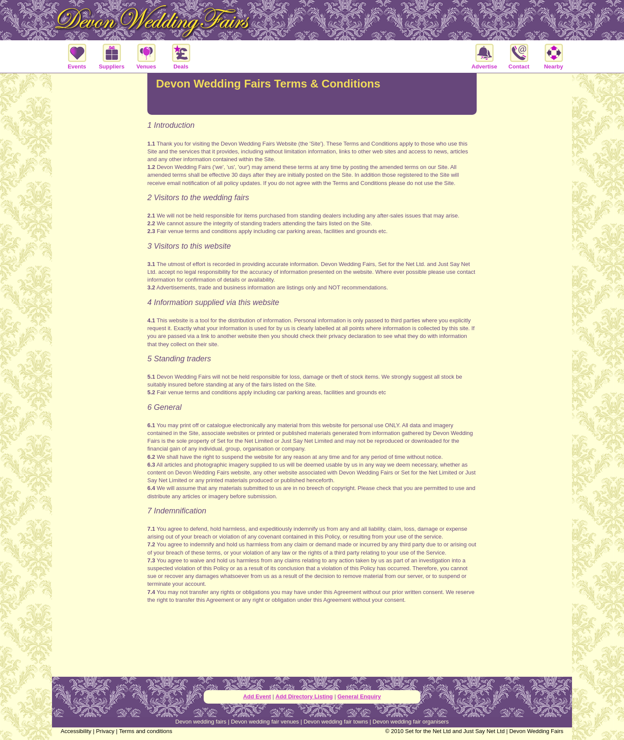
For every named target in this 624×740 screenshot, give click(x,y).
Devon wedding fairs (201, 721)
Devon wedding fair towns (335, 721)
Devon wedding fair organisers (411, 721)
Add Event (257, 696)
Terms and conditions (145, 731)
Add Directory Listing (304, 696)
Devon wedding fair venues (265, 721)
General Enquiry (359, 696)
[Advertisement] (312, 644)
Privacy (105, 731)
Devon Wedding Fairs (536, 731)
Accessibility (76, 731)
